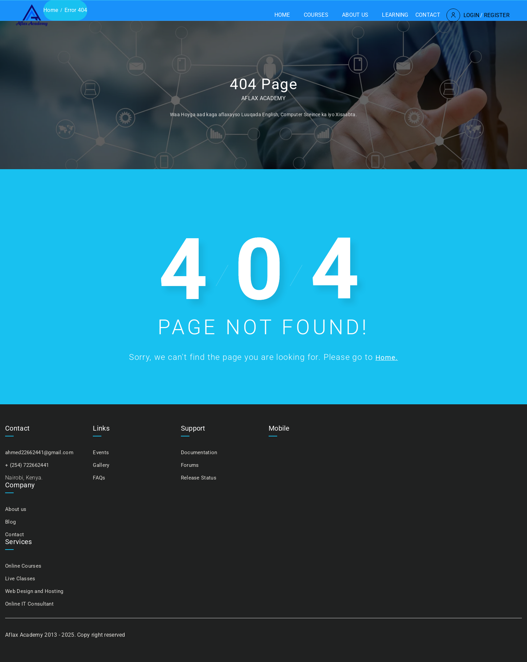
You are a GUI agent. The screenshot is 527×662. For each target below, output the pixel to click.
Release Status (199, 477)
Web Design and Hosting (36, 591)
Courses (287, 15)
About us (326, 15)
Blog (10, 521)
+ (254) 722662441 (29, 465)
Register (468, 15)
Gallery (101, 465)
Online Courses (24, 566)
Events (101, 452)
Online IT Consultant (30, 603)
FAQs (99, 477)
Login (443, 15)
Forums (190, 465)
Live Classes (21, 578)
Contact (399, 15)
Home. (386, 357)
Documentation (200, 452)
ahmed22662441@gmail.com (42, 452)
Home (253, 15)
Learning (366, 15)
